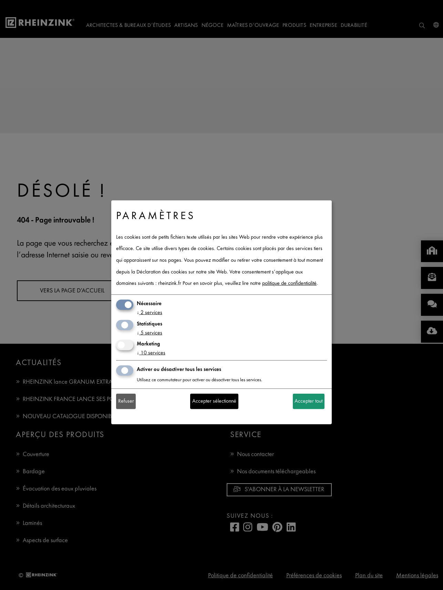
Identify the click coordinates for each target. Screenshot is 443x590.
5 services (149, 333)
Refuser (126, 401)
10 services (151, 353)
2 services (149, 313)
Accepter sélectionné (214, 401)
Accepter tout (308, 401)
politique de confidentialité (289, 283)
